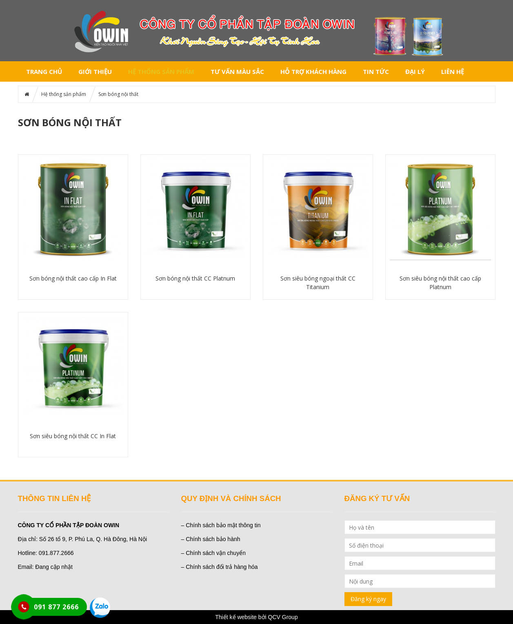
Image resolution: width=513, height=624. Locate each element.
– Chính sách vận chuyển (213, 553)
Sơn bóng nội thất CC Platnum (195, 278)
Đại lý (415, 71)
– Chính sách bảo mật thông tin (221, 525)
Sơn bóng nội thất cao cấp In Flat (73, 278)
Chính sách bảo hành (213, 539)
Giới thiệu (95, 71)
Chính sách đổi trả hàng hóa (222, 567)
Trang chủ (44, 71)
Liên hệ (452, 71)
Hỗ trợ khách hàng (313, 71)
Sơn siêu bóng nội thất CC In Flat (73, 436)
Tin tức (376, 71)
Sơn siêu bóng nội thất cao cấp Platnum (440, 282)
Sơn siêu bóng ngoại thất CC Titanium (317, 282)
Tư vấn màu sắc (237, 71)
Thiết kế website (236, 617)
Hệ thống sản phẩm (161, 71)
